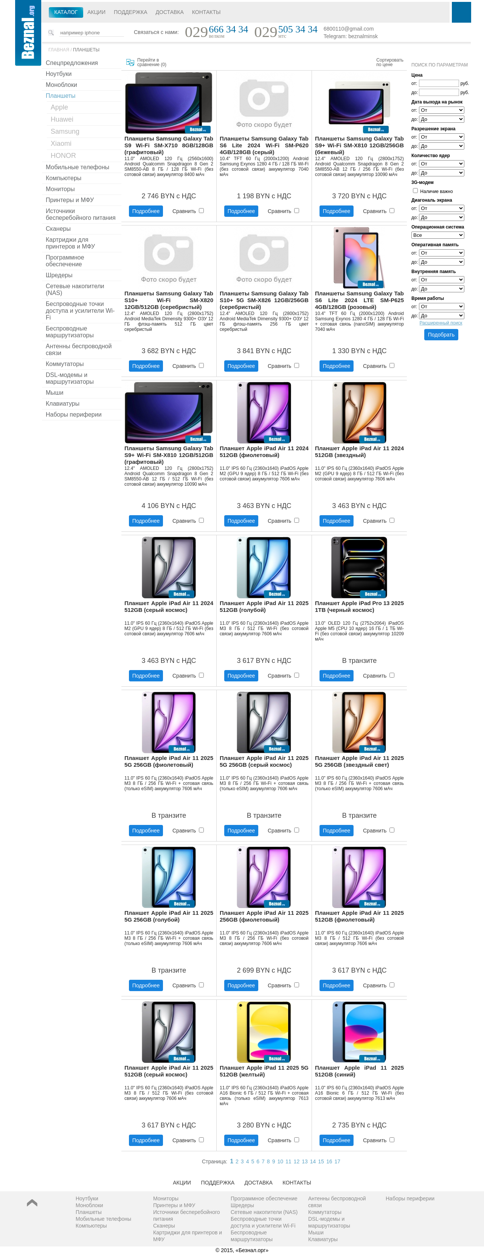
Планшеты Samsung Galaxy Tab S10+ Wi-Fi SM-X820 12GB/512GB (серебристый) (168, 300)
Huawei (62, 119)
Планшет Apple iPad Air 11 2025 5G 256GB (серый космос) (264, 761)
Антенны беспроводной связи (79, 349)
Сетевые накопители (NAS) (75, 289)
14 (313, 1161)
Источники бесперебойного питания (81, 214)
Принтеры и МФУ (70, 200)
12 (297, 1161)
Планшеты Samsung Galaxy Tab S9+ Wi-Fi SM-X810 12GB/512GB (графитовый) (168, 455)
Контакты (206, 12)
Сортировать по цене (389, 62)
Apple (59, 107)
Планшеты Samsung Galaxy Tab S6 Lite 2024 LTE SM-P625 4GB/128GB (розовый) (359, 300)
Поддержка (130, 12)
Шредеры (59, 275)
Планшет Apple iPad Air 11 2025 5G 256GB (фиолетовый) (168, 761)
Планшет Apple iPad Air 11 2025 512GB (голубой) (264, 606)
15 (321, 1161)
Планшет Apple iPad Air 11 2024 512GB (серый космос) (168, 606)
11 (288, 1161)
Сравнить (188, 211)
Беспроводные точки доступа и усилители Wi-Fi (80, 311)
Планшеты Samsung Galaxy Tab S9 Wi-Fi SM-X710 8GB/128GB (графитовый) (168, 145)
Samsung (65, 131)
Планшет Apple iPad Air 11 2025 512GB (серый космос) (168, 1071)
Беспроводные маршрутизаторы (70, 331)
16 (329, 1161)
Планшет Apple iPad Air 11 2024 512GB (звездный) (359, 451)
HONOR (63, 155)
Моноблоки (61, 85)
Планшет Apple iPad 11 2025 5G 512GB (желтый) (264, 1071)
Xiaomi (61, 143)
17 (337, 1161)
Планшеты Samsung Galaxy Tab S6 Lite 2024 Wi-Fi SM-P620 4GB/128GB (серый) (264, 145)
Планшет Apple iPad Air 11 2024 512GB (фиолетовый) (264, 451)
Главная (58, 50)
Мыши (55, 392)
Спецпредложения (72, 63)
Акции (96, 12)
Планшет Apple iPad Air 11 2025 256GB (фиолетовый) (264, 916)
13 (305, 1161)
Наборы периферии (74, 414)
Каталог (66, 12)
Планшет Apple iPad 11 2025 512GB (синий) (359, 1071)
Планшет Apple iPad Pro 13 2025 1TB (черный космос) (359, 606)
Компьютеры (63, 178)
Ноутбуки (58, 74)
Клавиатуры (62, 403)
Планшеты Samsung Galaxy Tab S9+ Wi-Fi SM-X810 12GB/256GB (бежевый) (359, 145)
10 (280, 1161)
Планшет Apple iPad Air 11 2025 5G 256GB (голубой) (168, 916)
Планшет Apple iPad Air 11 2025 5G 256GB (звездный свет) (359, 761)
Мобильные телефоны (77, 167)
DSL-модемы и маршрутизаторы (70, 378)
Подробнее (146, 211)
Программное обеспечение (65, 260)
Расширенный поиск (441, 323)
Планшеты (86, 50)
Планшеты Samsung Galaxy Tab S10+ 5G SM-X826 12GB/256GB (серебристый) (264, 300)
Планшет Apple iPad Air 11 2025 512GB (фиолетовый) (359, 916)
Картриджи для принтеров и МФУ (70, 243)
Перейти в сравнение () (151, 62)
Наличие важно (433, 191)
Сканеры (58, 228)
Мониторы (60, 189)
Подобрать (441, 335)
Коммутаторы (65, 364)
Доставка (170, 12)
